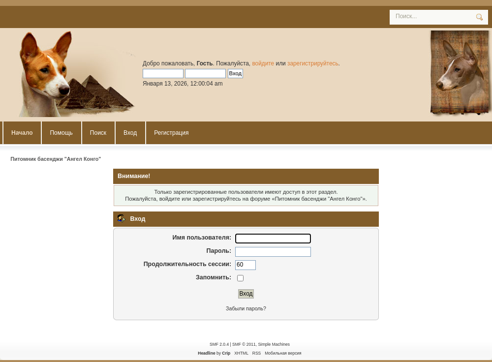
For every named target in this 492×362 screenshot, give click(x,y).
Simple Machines (273, 344)
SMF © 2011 (244, 344)
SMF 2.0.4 (219, 344)
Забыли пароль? (246, 308)
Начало (21, 132)
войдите (263, 63)
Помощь (61, 132)
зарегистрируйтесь (312, 63)
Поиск (98, 132)
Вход (130, 132)
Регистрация (171, 132)
